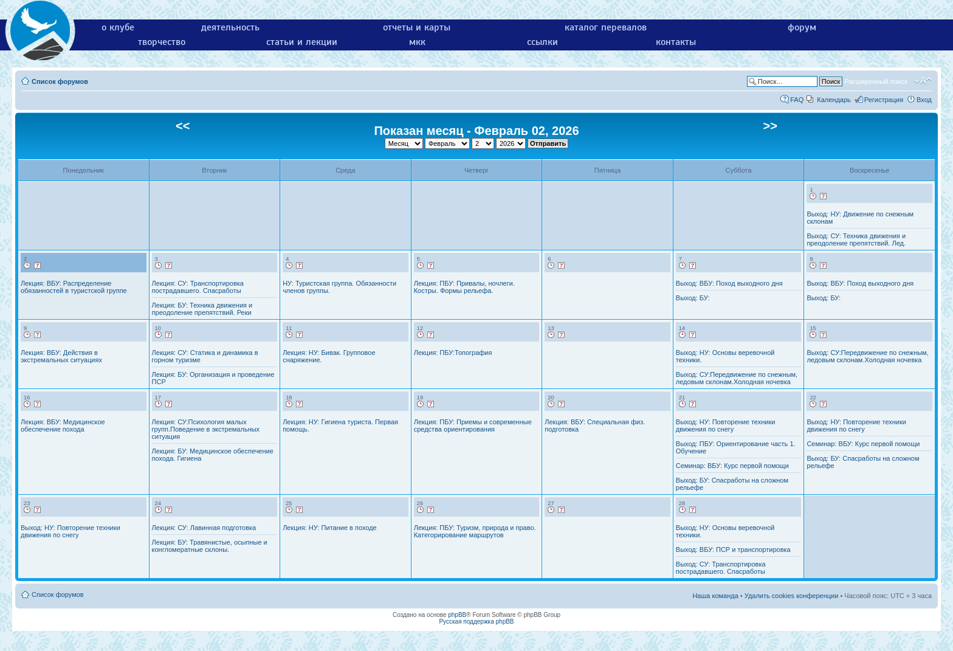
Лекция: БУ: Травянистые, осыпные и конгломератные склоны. (209, 546)
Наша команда (715, 595)
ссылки (542, 42)
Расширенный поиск (875, 81)
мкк (417, 42)
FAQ (796, 99)
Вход (924, 99)
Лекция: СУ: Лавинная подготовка (204, 527)
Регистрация (883, 99)
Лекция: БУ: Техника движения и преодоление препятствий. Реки (202, 308)
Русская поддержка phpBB (476, 621)
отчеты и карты (416, 27)
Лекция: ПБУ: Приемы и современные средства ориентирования (473, 425)
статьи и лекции (301, 42)
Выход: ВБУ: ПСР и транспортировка (733, 549)
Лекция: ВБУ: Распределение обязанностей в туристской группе (74, 287)
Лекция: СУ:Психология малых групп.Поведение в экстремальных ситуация (206, 429)
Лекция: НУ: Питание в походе (330, 527)
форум (802, 27)
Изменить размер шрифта (923, 80)
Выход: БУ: (693, 297)
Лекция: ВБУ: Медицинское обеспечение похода (63, 425)
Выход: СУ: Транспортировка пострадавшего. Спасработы (721, 567)
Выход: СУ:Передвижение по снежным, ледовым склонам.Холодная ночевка (736, 378)
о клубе (117, 27)
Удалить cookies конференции (792, 595)
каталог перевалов (606, 27)
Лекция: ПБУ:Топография (453, 352)
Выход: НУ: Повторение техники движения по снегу (726, 425)
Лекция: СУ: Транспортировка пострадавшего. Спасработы (198, 287)
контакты (676, 42)
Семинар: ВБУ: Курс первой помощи (732, 465)
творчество (161, 42)
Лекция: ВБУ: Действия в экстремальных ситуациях (61, 356)
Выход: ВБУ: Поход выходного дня (729, 283)
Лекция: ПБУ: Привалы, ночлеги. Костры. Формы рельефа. (464, 287)
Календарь (834, 99)
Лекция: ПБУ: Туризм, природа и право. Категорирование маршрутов (475, 531)
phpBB (457, 614)
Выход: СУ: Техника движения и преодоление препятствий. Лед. (856, 239)
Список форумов (60, 81)
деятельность (230, 27)
